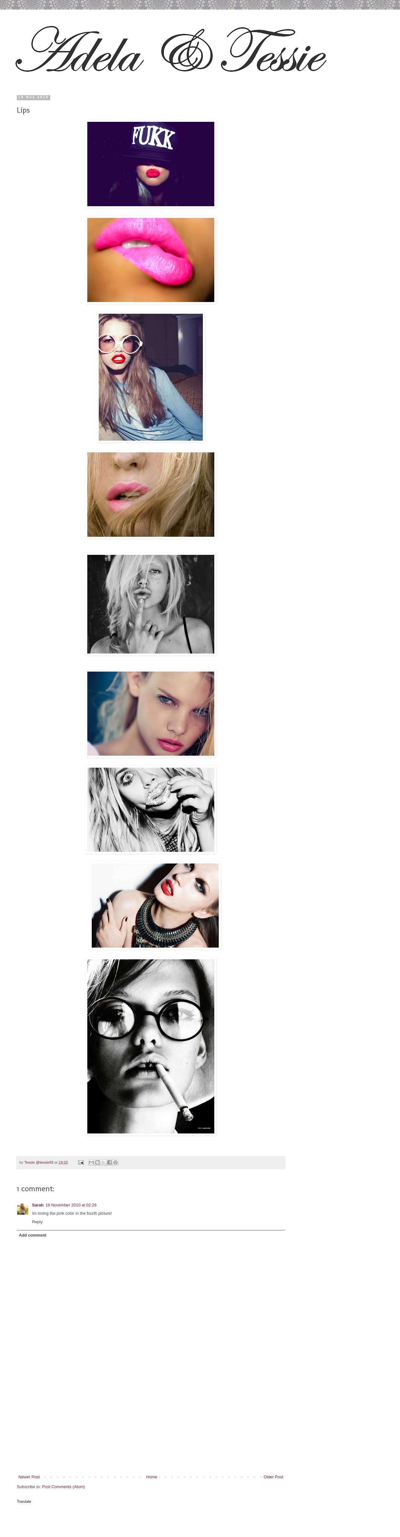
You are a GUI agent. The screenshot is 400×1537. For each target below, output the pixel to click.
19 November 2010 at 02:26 (71, 1205)
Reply (37, 1221)
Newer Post (29, 1477)
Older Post (273, 1477)
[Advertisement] (150, 1426)
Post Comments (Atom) (63, 1486)
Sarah (37, 1205)
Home (151, 1477)
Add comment (33, 1235)
